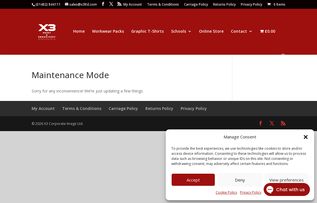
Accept (193, 180)
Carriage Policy (196, 5)
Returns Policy (224, 5)
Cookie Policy (226, 192)
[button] (306, 137)
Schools (178, 31)
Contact (239, 31)
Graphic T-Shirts (147, 31)
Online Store (211, 31)
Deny (240, 180)
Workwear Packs (108, 31)
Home (79, 31)
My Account (132, 5)
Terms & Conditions (163, 5)
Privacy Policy (251, 5)
